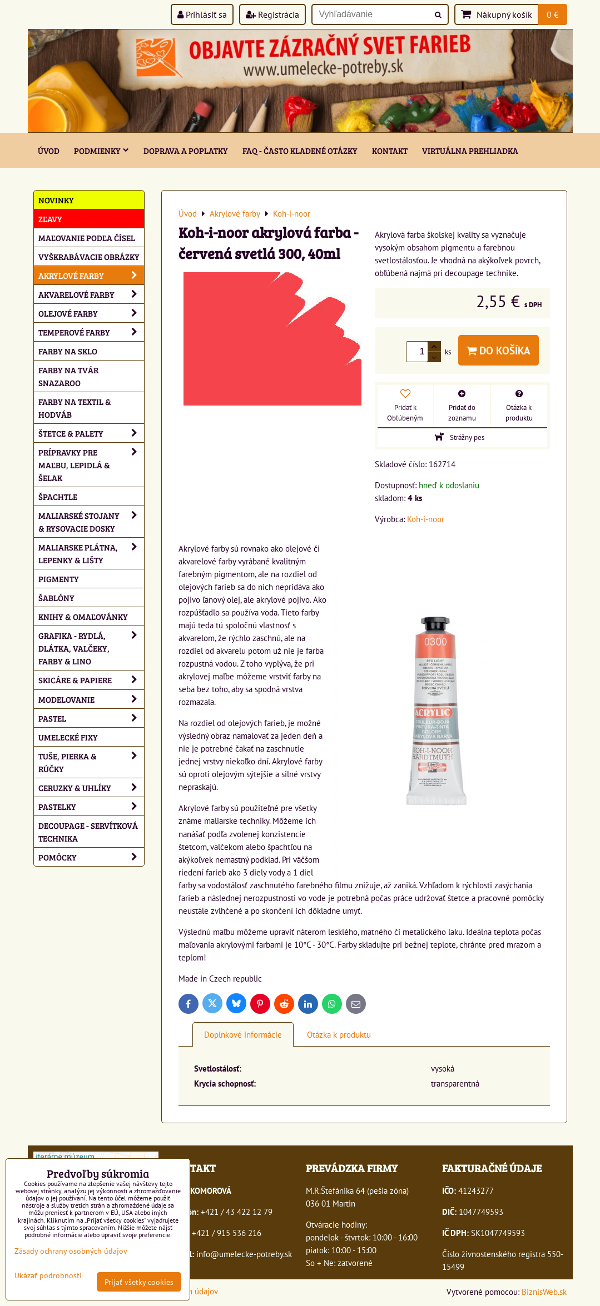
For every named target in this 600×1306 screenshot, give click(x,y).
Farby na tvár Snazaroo (68, 376)
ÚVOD (48, 150)
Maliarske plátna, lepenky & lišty (91, 553)
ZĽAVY (50, 218)
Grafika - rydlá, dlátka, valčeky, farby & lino (91, 648)
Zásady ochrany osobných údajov (70, 1250)
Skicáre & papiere (91, 679)
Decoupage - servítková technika (88, 831)
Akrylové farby (91, 275)
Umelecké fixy (68, 737)
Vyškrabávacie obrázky (89, 256)
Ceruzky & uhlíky (91, 787)
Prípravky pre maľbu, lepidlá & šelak (91, 465)
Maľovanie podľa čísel (86, 237)
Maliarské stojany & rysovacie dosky (91, 521)
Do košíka (498, 350)
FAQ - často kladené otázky (300, 150)
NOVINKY (56, 200)
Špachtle (57, 496)
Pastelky (91, 806)
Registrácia (272, 14)
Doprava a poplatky (185, 150)
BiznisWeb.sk (544, 1291)
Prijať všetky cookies (139, 1282)
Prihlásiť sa (202, 14)
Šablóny (56, 597)
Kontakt (390, 150)
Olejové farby (91, 313)
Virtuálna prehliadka (470, 150)
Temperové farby (91, 332)
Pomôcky (91, 857)
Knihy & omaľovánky (83, 616)
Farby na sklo (67, 351)
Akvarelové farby (91, 294)
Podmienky (101, 150)
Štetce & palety (91, 433)
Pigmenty (58, 578)
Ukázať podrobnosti (48, 1275)
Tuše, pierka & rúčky (91, 762)
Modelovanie (91, 699)
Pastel (91, 718)
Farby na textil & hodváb (74, 408)
